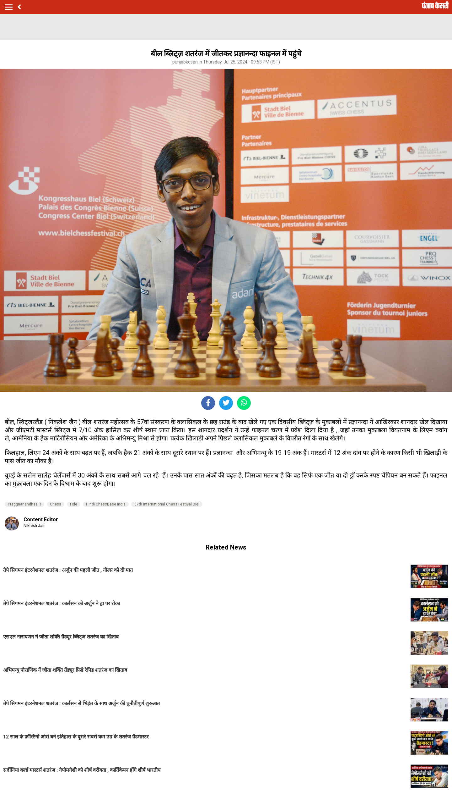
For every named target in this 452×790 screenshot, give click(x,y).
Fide (73, 504)
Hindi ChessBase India (106, 504)
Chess (55, 504)
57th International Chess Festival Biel (166, 504)
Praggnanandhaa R (24, 504)
